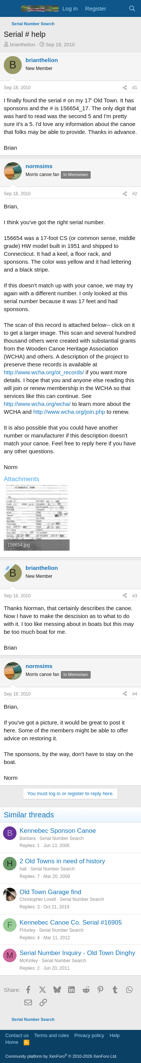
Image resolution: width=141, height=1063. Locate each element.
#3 (134, 595)
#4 (134, 694)
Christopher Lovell (38, 899)
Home (11, 1042)
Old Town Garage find (50, 892)
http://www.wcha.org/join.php (69, 411)
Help (115, 1035)
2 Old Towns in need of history (62, 861)
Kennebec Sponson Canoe (58, 830)
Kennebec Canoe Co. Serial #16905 (71, 922)
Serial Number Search (61, 838)
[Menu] (10, 8)
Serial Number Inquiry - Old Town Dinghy (77, 953)
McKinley (29, 960)
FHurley (27, 930)
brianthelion (22, 44)
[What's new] (117, 8)
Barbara (28, 838)
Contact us (17, 1035)
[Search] (132, 8)
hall (23, 869)
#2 (134, 193)
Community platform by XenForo (61, 1056)
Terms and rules (51, 1035)
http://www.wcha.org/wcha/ (37, 404)
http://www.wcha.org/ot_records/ (44, 372)
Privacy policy (89, 1035)
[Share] (125, 88)
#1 (134, 87)
